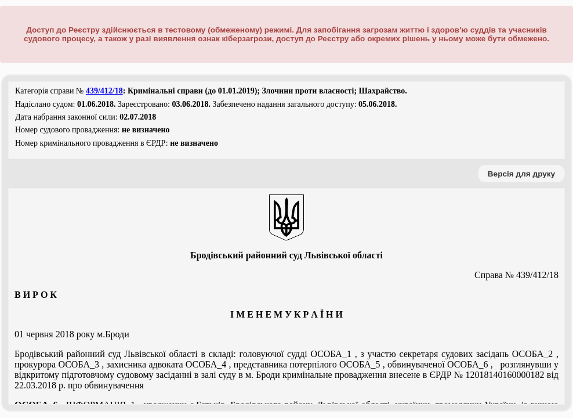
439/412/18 (104, 91)
